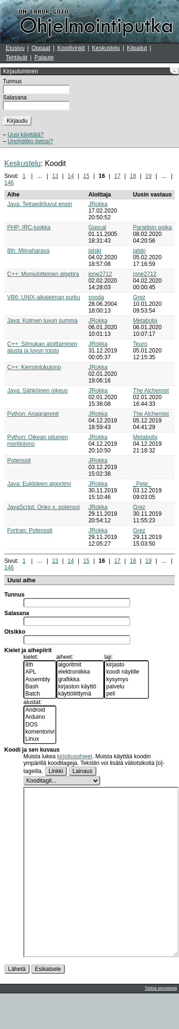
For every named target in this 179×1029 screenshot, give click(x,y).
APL (39, 672)
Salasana (15, 97)
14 (70, 176)
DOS (39, 724)
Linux (39, 739)
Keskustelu (106, 48)
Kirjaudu (17, 121)
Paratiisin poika (152, 227)
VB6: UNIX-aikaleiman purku (43, 297)
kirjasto (126, 664)
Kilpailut (137, 48)
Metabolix (145, 320)
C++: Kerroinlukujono (34, 367)
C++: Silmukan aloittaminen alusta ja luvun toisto (42, 347)
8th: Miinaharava (28, 250)
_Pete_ (142, 483)
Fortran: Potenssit (30, 530)
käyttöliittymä (80, 693)
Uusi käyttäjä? (25, 134)
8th (39, 664)
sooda (96, 297)
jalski (94, 250)
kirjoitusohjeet (74, 756)
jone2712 (100, 274)
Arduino (39, 717)
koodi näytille (126, 672)
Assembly (39, 679)
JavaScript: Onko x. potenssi (43, 507)
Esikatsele (48, 1004)
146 (9, 182)
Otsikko (14, 631)
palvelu (126, 686)
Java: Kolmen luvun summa (42, 320)
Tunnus (12, 81)
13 (55, 176)
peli (126, 693)
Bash (39, 686)
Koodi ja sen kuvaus (32, 749)
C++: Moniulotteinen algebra (43, 274)
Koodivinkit (71, 48)
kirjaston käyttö (80, 686)
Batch (39, 693)
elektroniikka (80, 672)
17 (117, 176)
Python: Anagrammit (33, 414)
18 (133, 176)
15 (86, 176)
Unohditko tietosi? (30, 141)
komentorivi (39, 731)
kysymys (126, 679)
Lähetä (17, 1004)
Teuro (140, 344)
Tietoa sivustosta (161, 1023)
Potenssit (19, 460)
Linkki (56, 771)
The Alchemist (151, 390)
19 (148, 176)
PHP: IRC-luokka (29, 227)
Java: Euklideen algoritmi (39, 483)
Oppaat (41, 48)
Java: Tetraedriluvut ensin (39, 204)
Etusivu (15, 48)
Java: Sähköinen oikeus (37, 390)
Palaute (44, 57)
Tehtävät (16, 57)
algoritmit (80, 664)
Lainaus (83, 771)
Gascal (97, 227)
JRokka (97, 204)
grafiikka (80, 679)
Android (39, 710)
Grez (139, 297)
